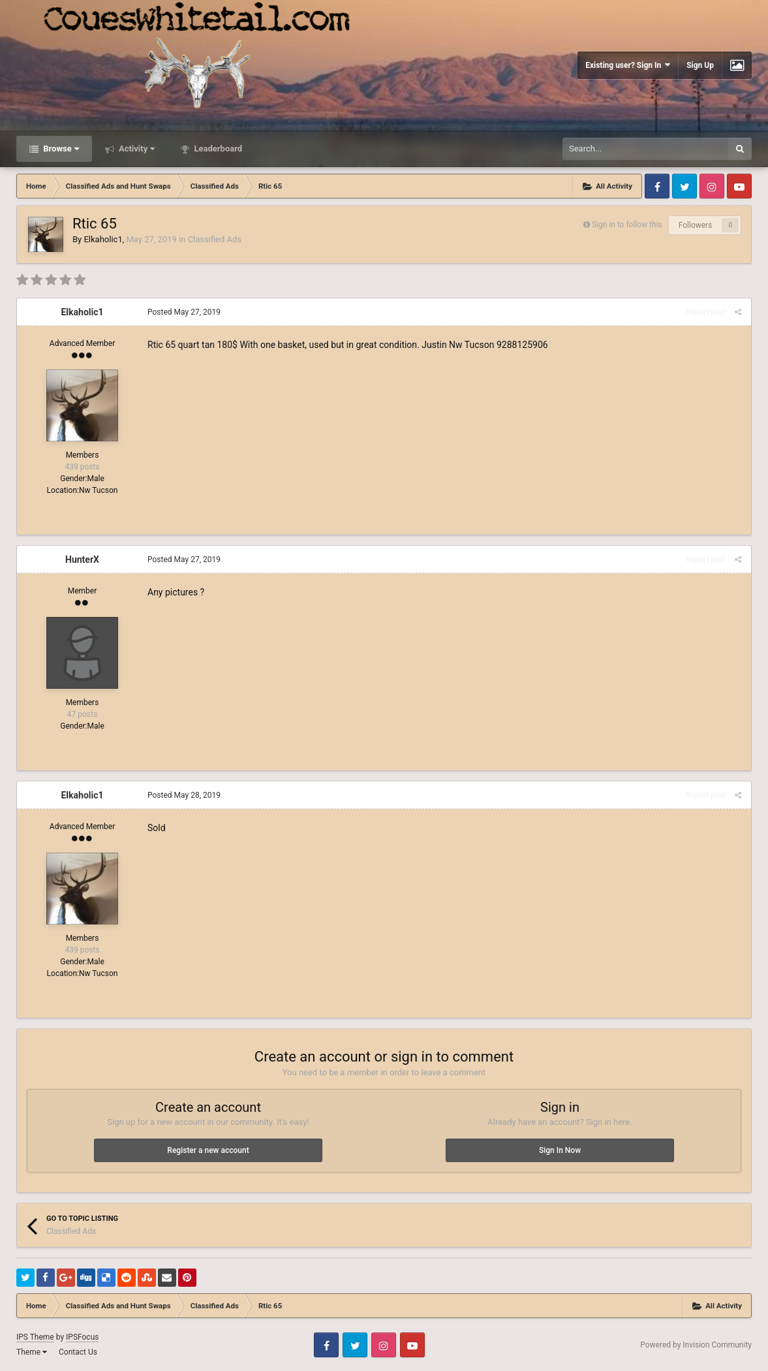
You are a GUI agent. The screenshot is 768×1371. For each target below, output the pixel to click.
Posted (184, 312)
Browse (60, 148)
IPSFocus (82, 1337)
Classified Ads (214, 239)
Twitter (684, 186)
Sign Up (700, 65)
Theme (31, 1352)
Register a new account (208, 1150)
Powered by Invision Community (696, 1344)
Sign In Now (560, 1150)
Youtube (739, 186)
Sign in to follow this (627, 224)
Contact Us (78, 1352)
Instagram (711, 186)
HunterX (82, 559)
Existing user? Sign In (627, 65)
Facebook (657, 186)
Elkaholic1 (103, 239)
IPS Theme (35, 1337)
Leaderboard (217, 148)
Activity (136, 148)
